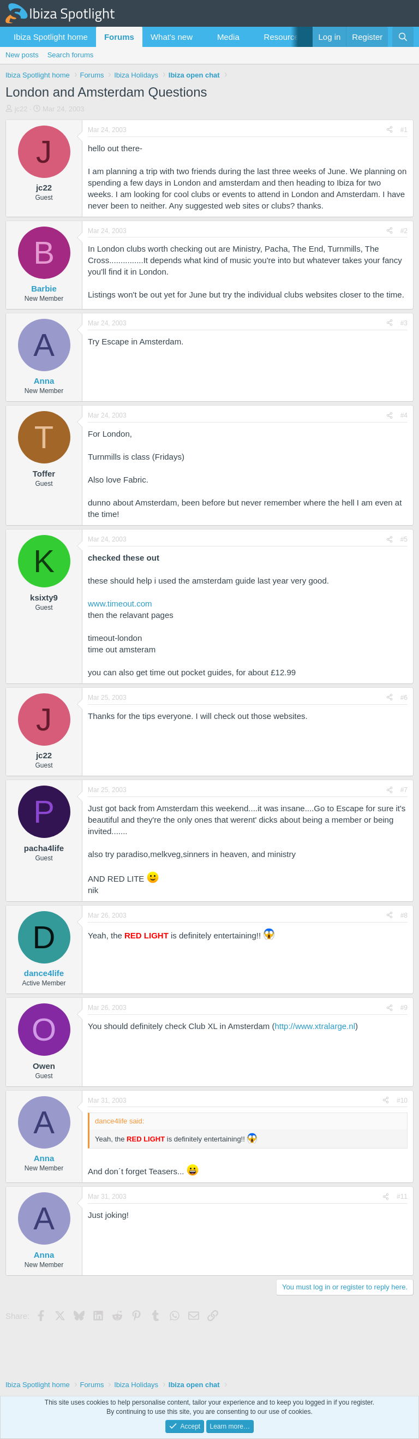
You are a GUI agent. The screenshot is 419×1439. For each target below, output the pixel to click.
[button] (201, 37)
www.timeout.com (120, 603)
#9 (404, 1008)
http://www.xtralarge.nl (314, 1026)
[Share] (389, 130)
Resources (283, 36)
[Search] (403, 37)
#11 (402, 1196)
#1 (404, 130)
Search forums (70, 55)
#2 (404, 231)
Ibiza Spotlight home (51, 36)
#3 (404, 323)
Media (228, 36)
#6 (404, 697)
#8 (404, 915)
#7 (404, 790)
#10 (402, 1100)
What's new (172, 36)
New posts (22, 55)
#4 (404, 415)
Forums (119, 36)
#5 (404, 539)
